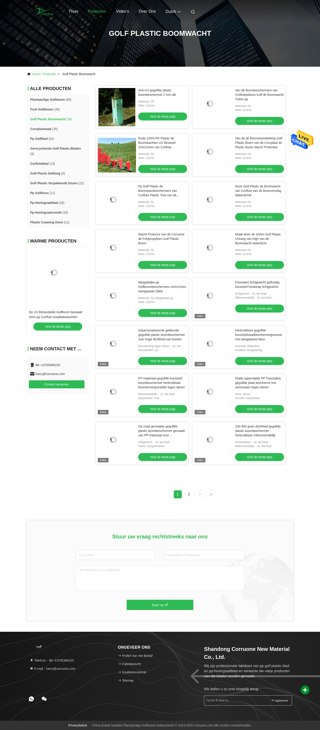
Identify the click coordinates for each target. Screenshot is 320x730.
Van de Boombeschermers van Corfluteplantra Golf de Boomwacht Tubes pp (259, 94)
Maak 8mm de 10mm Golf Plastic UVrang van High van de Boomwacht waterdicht (258, 239)
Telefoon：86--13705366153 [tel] (52, 660)
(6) (47, 173)
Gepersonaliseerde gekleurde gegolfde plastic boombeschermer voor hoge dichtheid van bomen (161, 335)
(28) (47, 203)
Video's (122, 11)
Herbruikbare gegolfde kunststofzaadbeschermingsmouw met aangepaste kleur (258, 335)
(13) (42, 163)
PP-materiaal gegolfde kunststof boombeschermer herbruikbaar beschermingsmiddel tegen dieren (161, 383)
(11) (42, 193)
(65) (50, 99)
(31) (42, 138)
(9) (55, 151)
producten (49, 74)
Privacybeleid (77, 725)
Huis (35, 74)
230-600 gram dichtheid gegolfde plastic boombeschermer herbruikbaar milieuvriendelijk (258, 431)
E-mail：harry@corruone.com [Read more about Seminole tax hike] (52, 668)
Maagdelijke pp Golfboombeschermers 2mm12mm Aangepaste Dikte (162, 287)
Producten (97, 11)
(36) (51, 119)
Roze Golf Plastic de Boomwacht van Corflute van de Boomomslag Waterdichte (258, 191)
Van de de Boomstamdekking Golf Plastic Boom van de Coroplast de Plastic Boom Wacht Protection (258, 142)
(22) (57, 183)
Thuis (73, 11)
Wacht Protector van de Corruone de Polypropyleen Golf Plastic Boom (161, 239)
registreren (279, 700)
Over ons (147, 11)
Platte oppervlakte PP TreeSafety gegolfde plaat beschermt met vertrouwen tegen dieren (258, 383)
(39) (45, 109)
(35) (44, 129)
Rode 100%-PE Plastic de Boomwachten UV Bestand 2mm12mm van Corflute (156, 142)
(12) (50, 222)
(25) (49, 212)
